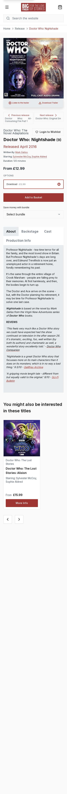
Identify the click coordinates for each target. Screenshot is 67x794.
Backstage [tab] (29, 231)
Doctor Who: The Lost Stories (19, 462)
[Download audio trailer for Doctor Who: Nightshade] (48, 103)
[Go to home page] (33, 7)
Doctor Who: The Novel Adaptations (16, 132)
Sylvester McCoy (22, 156)
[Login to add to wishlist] (48, 132)
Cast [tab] (47, 231)
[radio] (33, 184)
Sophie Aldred (39, 156)
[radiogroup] (33, 184)
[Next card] (19, 519)
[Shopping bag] (60, 7)
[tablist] (33, 236)
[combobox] (33, 214)
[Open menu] (7, 7)
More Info (22, 503)
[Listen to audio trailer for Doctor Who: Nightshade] (19, 103)
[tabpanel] (33, 319)
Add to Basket (33, 197)
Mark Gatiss (21, 152)
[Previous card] (7, 519)
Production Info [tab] (18, 240)
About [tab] (11, 231)
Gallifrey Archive (33, 367)
